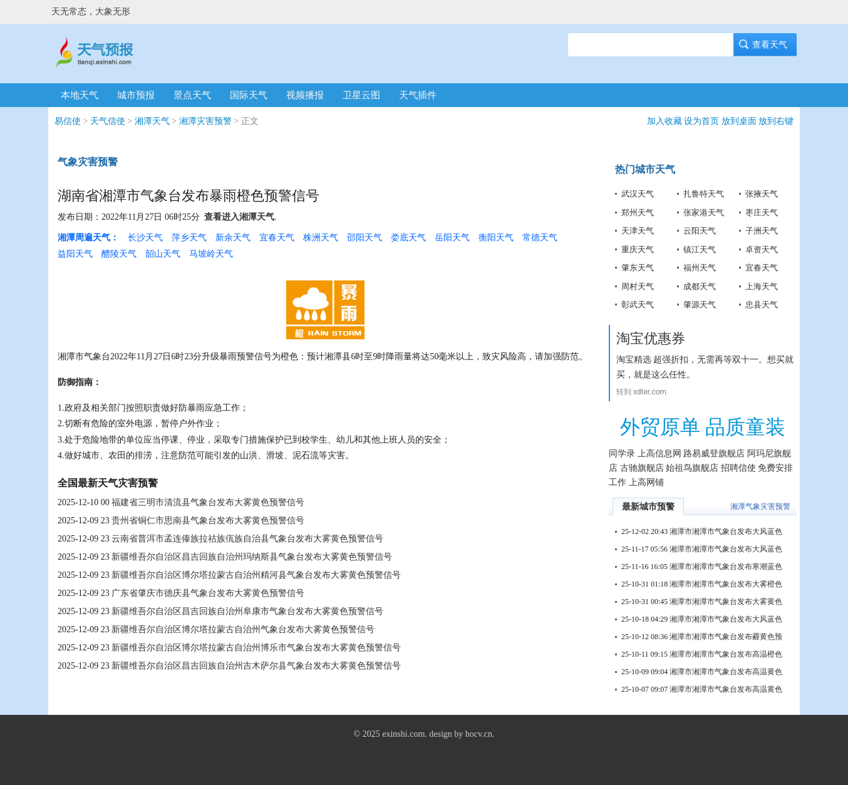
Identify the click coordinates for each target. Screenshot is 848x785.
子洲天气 (761, 230)
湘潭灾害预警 (205, 121)
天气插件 (418, 95)
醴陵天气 (119, 254)
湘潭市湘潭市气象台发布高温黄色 (726, 671)
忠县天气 (761, 304)
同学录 (622, 453)
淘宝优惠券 (650, 338)
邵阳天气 (364, 237)
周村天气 (637, 286)
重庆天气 (637, 249)
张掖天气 (761, 193)
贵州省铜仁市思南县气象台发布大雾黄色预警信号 (207, 520)
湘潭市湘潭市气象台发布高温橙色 (726, 654)
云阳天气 (699, 230)
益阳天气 (75, 254)
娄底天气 (408, 237)
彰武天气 (637, 304)
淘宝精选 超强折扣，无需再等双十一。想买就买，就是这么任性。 (705, 366)
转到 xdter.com (641, 391)
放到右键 (776, 121)
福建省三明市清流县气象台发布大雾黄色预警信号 (207, 502)
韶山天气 (162, 254)
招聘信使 (738, 468)
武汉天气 (637, 193)
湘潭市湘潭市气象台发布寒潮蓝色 (726, 566)
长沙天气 (145, 237)
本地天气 (79, 95)
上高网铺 (646, 482)
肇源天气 (699, 304)
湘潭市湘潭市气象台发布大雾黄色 (726, 601)
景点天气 (192, 95)
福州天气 (699, 267)
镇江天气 (699, 249)
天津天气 (637, 230)
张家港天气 (703, 212)
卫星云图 (361, 95)
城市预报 (136, 95)
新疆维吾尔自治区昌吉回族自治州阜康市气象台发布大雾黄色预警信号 (247, 611)
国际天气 (248, 95)
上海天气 (761, 286)
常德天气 (539, 237)
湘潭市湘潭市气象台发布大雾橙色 (726, 584)
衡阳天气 (496, 237)
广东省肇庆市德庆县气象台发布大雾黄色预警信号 (207, 593)
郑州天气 (637, 212)
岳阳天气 (452, 237)
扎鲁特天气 (703, 193)
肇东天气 (637, 267)
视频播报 (305, 95)
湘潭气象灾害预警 (760, 506)
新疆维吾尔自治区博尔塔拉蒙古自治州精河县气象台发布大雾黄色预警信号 (256, 575)
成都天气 (699, 286)
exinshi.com (403, 734)
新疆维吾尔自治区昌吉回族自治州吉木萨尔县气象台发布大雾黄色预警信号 (256, 665)
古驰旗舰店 (642, 468)
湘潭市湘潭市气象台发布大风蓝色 (726, 531)
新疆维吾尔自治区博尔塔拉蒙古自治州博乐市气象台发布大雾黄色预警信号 (256, 647)
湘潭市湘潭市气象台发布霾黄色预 (726, 636)
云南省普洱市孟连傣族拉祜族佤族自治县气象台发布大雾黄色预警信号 (247, 538)
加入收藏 (664, 121)
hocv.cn (478, 734)
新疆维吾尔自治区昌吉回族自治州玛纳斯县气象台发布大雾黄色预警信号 (251, 557)
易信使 (67, 121)
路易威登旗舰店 (714, 453)
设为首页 (701, 121)
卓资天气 (761, 249)
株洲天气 (320, 237)
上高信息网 (659, 453)
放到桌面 (739, 121)
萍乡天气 (189, 237)
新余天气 (233, 237)
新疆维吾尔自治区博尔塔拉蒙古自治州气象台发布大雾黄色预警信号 (243, 629)
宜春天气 (276, 237)
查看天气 (765, 44)
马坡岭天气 (211, 254)
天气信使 (107, 121)
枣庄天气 (761, 212)
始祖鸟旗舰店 (692, 468)
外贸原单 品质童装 (702, 427)
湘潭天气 (152, 121)
